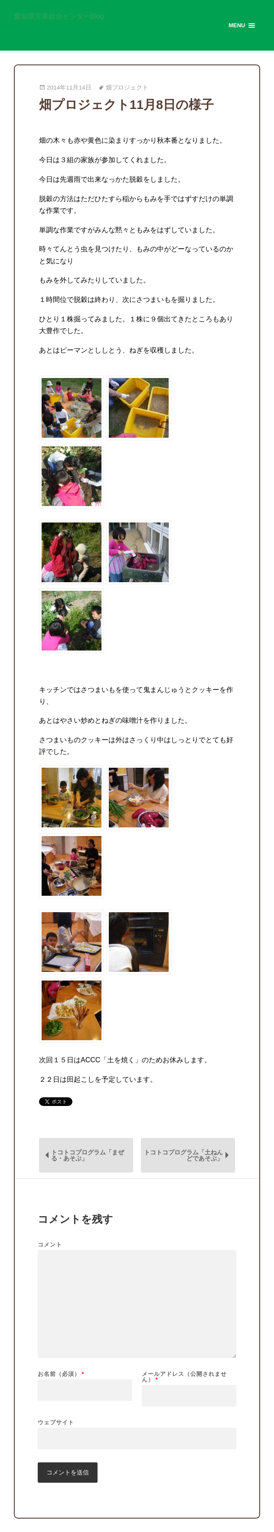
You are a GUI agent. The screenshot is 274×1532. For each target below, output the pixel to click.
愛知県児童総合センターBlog (59, 16)
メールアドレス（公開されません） (184, 1376)
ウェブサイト (56, 1422)
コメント (50, 1244)
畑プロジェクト (127, 87)
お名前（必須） (61, 1374)
